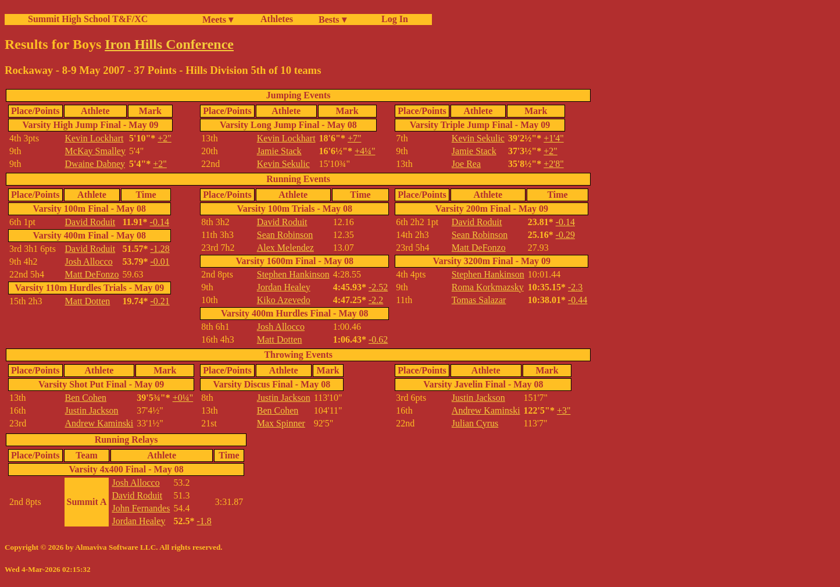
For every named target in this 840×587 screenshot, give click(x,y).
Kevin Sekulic (283, 164)
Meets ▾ (217, 19)
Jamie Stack (279, 151)
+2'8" (553, 164)
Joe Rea (466, 164)
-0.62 (378, 339)
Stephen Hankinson (293, 274)
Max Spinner (281, 423)
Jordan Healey (283, 287)
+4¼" (365, 151)
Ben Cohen (86, 398)
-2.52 (378, 287)
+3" (564, 410)
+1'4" (553, 138)
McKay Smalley (95, 151)
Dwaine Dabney (95, 164)
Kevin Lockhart (94, 138)
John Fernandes (141, 508)
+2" (164, 138)
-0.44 (577, 300)
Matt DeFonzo (92, 274)
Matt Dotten (87, 301)
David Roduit (90, 222)
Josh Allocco (89, 261)
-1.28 (159, 249)
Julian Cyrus (475, 423)
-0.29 (565, 235)
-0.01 (159, 261)
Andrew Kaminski (99, 423)
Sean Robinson (285, 235)
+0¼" (183, 398)
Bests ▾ (332, 19)
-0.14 (159, 222)
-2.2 (376, 300)
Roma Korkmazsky (488, 287)
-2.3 (575, 287)
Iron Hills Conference (169, 44)
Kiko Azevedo (283, 300)
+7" (355, 138)
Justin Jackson (92, 410)
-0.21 (159, 301)
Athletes (276, 19)
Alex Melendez (285, 247)
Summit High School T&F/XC (88, 19)
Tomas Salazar (479, 300)
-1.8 (203, 521)
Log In (392, 19)
